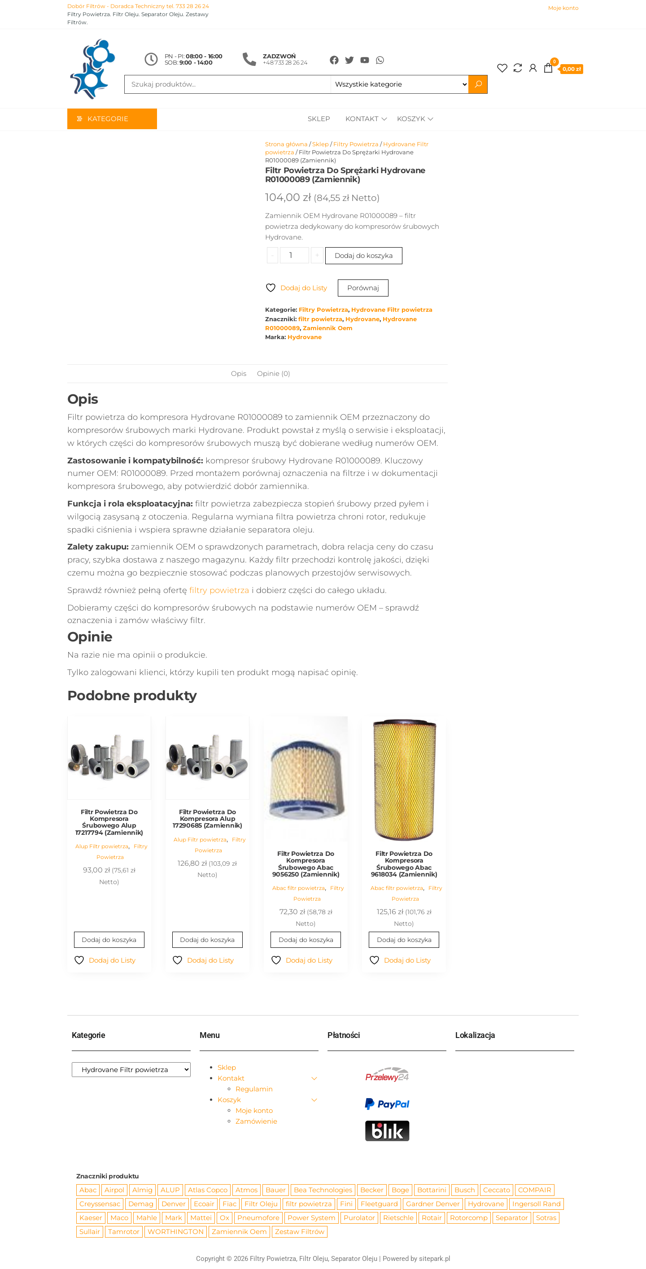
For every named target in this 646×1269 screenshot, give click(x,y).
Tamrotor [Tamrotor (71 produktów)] (124, 1232)
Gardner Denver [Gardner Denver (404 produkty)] (433, 1204)
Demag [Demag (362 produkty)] (140, 1204)
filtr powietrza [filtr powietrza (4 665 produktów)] (309, 1204)
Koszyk (411, 119)
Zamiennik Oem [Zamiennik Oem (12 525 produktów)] (239, 1232)
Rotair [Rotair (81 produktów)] (432, 1218)
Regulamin (254, 1089)
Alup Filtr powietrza (101, 846)
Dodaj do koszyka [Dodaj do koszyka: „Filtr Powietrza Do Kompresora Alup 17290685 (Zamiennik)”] (207, 940)
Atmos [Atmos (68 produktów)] (247, 1190)
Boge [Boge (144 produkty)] (400, 1190)
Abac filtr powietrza (298, 888)
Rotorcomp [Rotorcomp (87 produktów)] (469, 1218)
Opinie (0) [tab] (273, 374)
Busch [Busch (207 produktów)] (464, 1190)
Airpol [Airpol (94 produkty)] (114, 1190)
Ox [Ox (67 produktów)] (224, 1218)
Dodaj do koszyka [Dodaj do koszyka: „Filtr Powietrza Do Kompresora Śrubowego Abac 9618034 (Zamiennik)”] (404, 940)
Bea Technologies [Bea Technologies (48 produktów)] (323, 1190)
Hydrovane (362, 319)
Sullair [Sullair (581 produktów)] (89, 1232)
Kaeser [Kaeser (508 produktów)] (90, 1218)
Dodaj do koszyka (364, 256)
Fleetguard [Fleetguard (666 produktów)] (379, 1204)
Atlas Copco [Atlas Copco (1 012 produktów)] (207, 1190)
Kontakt (360, 119)
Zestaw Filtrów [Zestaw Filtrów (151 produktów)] (299, 1232)
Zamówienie (256, 1121)
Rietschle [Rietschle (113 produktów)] (398, 1218)
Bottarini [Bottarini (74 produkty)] (431, 1190)
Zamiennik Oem (328, 328)
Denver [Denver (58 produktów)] (174, 1204)
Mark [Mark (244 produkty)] (173, 1218)
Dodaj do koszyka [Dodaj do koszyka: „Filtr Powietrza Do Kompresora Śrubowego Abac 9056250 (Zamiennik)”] (305, 940)
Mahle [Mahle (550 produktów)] (146, 1218)
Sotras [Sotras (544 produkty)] (546, 1218)
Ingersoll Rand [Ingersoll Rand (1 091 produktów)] (536, 1204)
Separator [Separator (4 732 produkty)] (512, 1218)
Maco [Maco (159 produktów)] (119, 1218)
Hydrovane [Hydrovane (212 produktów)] (486, 1204)
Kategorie (107, 119)
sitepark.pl (434, 1259)
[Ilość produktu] (294, 256)
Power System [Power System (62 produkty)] (312, 1218)
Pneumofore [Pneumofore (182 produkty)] (258, 1218)
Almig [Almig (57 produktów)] (142, 1190)
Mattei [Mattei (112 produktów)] (201, 1218)
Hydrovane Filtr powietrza (391, 310)
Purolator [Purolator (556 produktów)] (359, 1218)
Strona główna (286, 144)
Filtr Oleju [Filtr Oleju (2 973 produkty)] (261, 1204)
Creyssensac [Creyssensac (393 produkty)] (99, 1204)
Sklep (317, 119)
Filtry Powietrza (356, 144)
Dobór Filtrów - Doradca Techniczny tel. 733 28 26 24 (138, 6)
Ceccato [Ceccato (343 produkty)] (496, 1190)
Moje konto (563, 7)
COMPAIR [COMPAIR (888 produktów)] (534, 1190)
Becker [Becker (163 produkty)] (372, 1190)
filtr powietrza (320, 319)
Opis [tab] (238, 374)
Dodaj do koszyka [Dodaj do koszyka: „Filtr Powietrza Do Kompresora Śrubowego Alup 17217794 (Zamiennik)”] (109, 940)
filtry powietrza (219, 591)
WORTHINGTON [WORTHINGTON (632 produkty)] (176, 1232)
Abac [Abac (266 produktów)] (87, 1190)
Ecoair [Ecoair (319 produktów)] (204, 1204)
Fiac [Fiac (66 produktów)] (229, 1204)
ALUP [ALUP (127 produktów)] (170, 1190)
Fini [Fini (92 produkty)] (346, 1204)
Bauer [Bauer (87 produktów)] (276, 1190)
